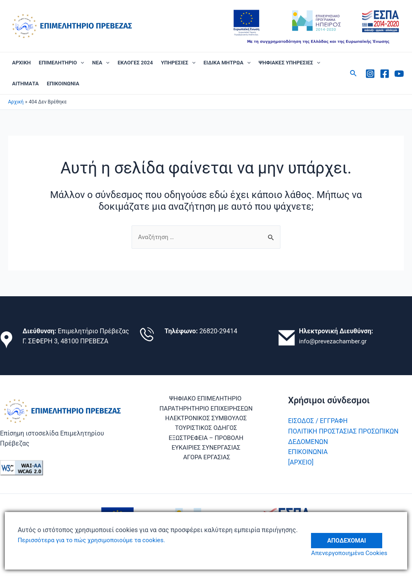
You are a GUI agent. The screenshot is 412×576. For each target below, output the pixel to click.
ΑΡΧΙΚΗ (21, 63)
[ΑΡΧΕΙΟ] (300, 462)
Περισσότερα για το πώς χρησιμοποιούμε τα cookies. (95, 540)
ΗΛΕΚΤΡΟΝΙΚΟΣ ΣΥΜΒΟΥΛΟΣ (206, 419)
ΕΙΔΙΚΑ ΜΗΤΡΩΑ (227, 62)
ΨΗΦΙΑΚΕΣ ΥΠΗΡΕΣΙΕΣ (289, 62)
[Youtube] (399, 73)
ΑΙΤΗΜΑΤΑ (25, 84)
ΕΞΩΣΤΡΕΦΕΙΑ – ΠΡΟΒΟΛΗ (206, 440)
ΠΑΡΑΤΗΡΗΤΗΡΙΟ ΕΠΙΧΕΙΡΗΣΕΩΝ (206, 409)
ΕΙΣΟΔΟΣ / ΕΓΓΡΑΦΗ (318, 421)
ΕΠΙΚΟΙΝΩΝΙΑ (63, 84)
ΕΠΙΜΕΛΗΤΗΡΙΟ (61, 62)
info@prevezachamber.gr (335, 341)
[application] (80, 62)
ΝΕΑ (100, 62)
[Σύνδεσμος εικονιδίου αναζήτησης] (353, 73)
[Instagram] (370, 73)
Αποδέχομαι (351, 535)
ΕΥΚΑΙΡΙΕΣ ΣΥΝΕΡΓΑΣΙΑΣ (206, 450)
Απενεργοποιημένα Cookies (354, 553)
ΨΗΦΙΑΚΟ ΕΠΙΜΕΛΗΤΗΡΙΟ (204, 399)
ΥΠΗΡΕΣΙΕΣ (178, 62)
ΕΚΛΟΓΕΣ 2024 (135, 63)
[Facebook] (384, 73)
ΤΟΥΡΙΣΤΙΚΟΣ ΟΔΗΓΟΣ (206, 430)
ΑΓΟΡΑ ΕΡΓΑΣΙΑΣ (207, 461)
